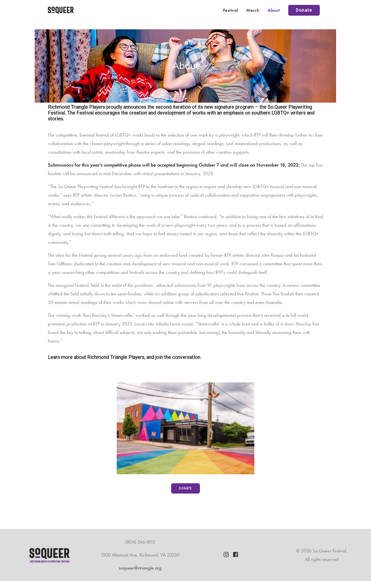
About (274, 10)
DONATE (185, 488)
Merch (252, 10)
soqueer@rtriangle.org (140, 568)
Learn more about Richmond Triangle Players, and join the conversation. (124, 357)
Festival (230, 10)
